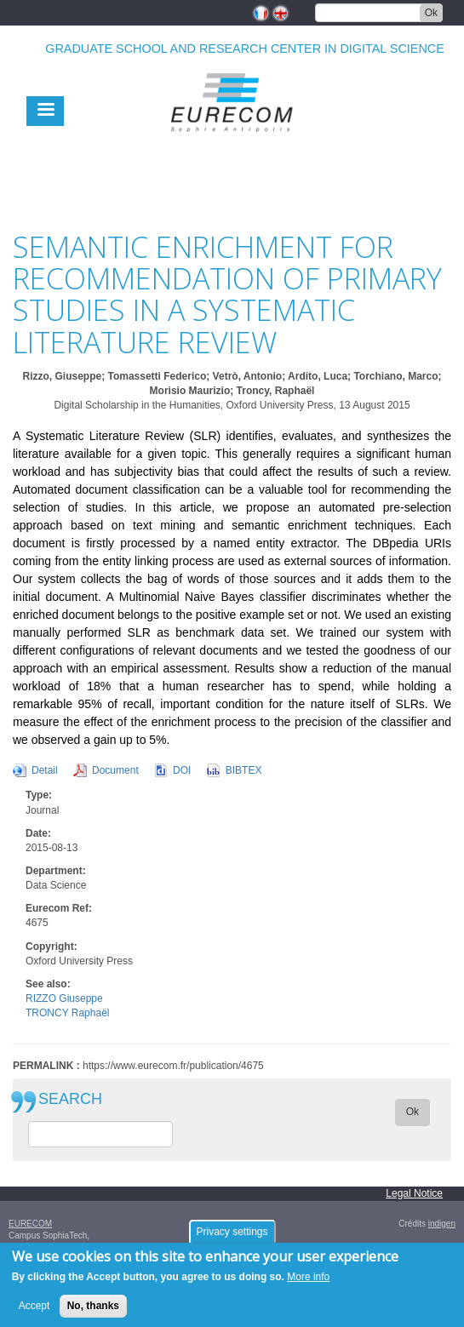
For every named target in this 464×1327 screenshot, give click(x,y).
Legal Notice (414, 1193)
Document (115, 770)
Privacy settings (231, 1237)
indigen (441, 1223)
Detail (45, 770)
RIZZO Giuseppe (64, 998)
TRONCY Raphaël (67, 1013)
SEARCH (70, 1099)
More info (308, 1283)
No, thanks (93, 1312)
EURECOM (30, 1223)
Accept (34, 1312)
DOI (182, 770)
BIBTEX (244, 770)
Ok (431, 13)
